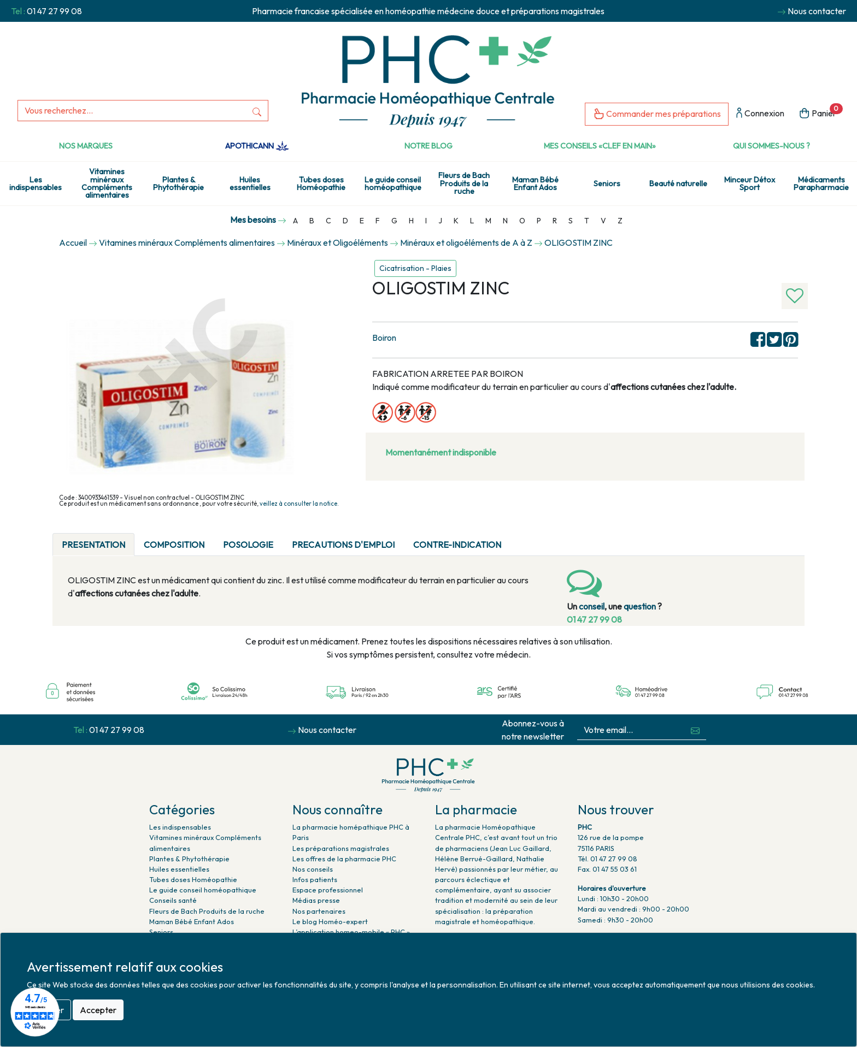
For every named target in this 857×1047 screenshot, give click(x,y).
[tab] (519, 538)
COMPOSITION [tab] (174, 544)
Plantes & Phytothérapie (178, 183)
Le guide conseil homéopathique (393, 183)
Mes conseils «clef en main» (600, 146)
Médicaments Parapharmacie (821, 183)
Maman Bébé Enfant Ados (535, 183)
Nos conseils (312, 869)
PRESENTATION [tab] (93, 544)
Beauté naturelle (678, 183)
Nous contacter (817, 10)
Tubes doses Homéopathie (321, 183)
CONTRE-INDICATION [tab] (457, 544)
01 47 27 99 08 (54, 10)
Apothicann (257, 146)
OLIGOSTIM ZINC (578, 242)
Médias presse (316, 900)
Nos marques (86, 146)
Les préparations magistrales (340, 848)
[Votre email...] (631, 730)
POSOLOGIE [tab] (248, 544)
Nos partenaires (318, 911)
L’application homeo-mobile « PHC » (351, 931)
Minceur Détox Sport (749, 183)
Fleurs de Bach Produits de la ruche (464, 183)
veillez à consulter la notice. (299, 503)
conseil (591, 606)
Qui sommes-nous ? (771, 146)
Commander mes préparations (656, 114)
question (640, 606)
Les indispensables (35, 183)
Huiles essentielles (250, 183)
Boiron (384, 337)
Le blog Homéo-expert (330, 921)
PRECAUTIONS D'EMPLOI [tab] (343, 544)
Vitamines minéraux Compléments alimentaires (106, 183)
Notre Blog (428, 146)
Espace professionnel (327, 889)
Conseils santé (173, 900)
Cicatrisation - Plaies (415, 268)
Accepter (98, 1009)
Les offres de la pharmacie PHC (344, 858)
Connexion (760, 114)
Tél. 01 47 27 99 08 (607, 858)
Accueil (73, 242)
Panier (821, 112)
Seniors (607, 183)
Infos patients (314, 879)
